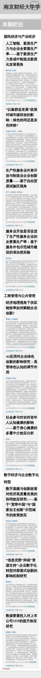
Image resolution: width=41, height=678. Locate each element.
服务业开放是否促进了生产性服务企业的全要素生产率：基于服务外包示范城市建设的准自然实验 (21, 241)
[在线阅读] (10, 165)
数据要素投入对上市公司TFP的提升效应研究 (21, 621)
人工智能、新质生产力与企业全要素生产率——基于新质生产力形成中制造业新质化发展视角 (21, 53)
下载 (14, 104)
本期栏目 (12, 24)
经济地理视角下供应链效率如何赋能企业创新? (21, 308)
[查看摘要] (30, 100)
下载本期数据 (6, 669)
